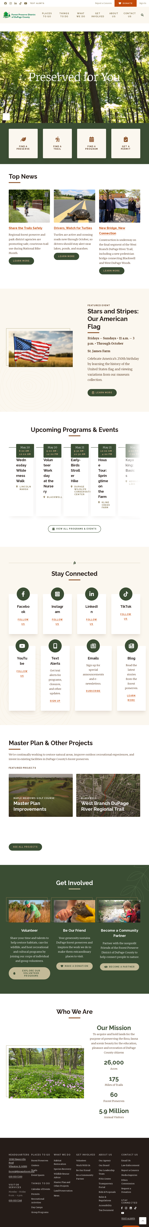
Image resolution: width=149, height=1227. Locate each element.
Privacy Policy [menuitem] (131, 1223)
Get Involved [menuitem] (97, 15)
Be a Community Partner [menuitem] (84, 1144)
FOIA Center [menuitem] (105, 1146)
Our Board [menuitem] (104, 1132)
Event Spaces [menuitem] (37, 1142)
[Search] (142, 15)
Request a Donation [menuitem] (126, 1157)
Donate (131, 1197)
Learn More (21, 261)
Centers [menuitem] (35, 1132)
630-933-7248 (15, 1167)
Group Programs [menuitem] (39, 1179)
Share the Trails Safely (27, 228)
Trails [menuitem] (34, 1137)
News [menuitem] (56, 1162)
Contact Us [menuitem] (129, 15)
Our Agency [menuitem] (105, 1127)
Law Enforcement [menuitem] (130, 1132)
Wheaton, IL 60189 (18, 1133)
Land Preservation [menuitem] (63, 1158)
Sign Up (55, 668)
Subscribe (93, 658)
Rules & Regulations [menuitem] (105, 1166)
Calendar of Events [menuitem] (40, 1156)
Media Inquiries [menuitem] (129, 1142)
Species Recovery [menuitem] (62, 1136)
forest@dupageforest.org (21, 1138)
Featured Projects (22, 735)
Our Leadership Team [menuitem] (107, 1139)
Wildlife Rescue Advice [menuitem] (61, 1143)
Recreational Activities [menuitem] (37, 1168)
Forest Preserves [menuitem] (39, 1127)
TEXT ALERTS (128, 1186)
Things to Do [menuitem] (64, 15)
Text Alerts (37, 3)
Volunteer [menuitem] (81, 1127)
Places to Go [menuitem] (47, 15)
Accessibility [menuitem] (105, 1172)
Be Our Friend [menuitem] (83, 1137)
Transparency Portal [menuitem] (106, 1152)
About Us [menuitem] (113, 15)
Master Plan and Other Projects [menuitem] (62, 1151)
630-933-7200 (15, 1143)
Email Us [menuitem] (126, 1127)
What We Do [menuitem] (80, 15)
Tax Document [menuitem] (106, 1177)
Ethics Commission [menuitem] (127, 1149)
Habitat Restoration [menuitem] (60, 1129)
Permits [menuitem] (35, 1161)
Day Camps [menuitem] (37, 1174)
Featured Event (99, 305)
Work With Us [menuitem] (83, 1132)
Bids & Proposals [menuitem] (107, 1159)
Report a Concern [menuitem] (130, 1137)
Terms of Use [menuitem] (112, 1223)
